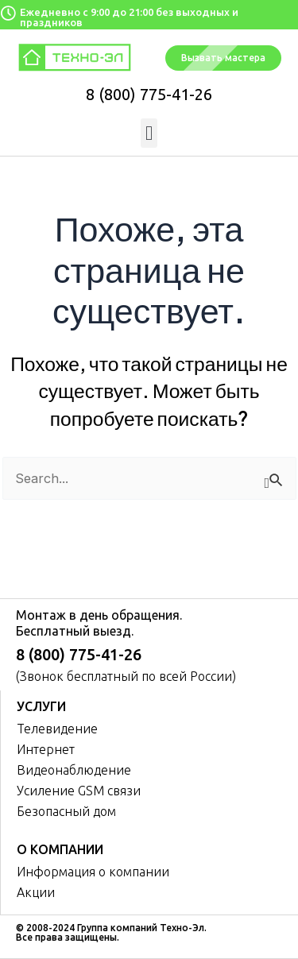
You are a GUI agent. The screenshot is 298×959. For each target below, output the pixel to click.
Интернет (46, 749)
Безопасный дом (66, 811)
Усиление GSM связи (79, 790)
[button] (149, 133)
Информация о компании (93, 871)
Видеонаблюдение (74, 770)
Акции (36, 892)
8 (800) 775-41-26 (149, 94)
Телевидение (57, 728)
